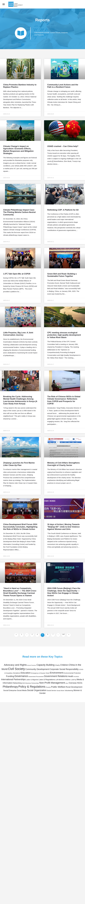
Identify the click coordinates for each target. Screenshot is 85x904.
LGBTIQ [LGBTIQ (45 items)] (73, 679)
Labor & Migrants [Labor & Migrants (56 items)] (32, 679)
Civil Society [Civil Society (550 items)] (16, 669)
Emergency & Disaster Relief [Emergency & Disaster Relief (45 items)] (40, 673)
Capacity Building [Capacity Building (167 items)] (46, 665)
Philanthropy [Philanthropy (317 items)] (10, 686)
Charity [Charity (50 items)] (57, 665)
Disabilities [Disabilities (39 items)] (9, 673)
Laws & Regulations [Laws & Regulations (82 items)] (47, 679)
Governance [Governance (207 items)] (21, 676)
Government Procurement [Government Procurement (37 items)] (36, 676)
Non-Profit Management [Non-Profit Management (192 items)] (52, 682)
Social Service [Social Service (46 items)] (51, 690)
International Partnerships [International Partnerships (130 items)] (13, 679)
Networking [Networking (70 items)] (17, 683)
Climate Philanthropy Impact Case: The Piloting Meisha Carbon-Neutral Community (19, 212)
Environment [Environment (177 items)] (56, 672)
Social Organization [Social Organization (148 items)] (36, 690)
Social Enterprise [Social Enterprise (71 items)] (10, 690)
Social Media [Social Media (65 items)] (22, 690)
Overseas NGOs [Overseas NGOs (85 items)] (75, 683)
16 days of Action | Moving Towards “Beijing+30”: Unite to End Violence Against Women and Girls (63, 526)
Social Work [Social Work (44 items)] (60, 690)
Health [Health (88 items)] (70, 676)
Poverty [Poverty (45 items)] (48, 687)
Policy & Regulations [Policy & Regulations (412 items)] (31, 686)
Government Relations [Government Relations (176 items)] (55, 676)
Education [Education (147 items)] (25, 673)
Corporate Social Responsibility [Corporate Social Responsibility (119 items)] (64, 669)
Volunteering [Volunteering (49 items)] (69, 690)
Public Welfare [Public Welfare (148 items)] (58, 687)
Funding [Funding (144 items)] (10, 676)
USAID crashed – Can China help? (62, 146)
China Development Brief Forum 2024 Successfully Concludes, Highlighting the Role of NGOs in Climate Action (20, 526)
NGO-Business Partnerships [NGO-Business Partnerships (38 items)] (30, 683)
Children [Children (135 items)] (64, 665)
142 (63, 634)
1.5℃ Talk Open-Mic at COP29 (16, 274)
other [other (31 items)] (66, 683)
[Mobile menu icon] (3, 4)
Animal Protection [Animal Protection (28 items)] (31, 665)
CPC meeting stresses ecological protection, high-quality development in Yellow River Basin (64, 335)
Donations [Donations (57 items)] (16, 673)
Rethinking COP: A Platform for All (63, 210)
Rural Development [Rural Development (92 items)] (74, 687)
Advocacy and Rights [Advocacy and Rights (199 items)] (15, 664)
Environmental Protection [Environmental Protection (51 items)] (72, 673)
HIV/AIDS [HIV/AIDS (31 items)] (76, 676)
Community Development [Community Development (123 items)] (37, 669)
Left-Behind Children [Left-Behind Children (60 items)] (62, 679)
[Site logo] (15, 4)
